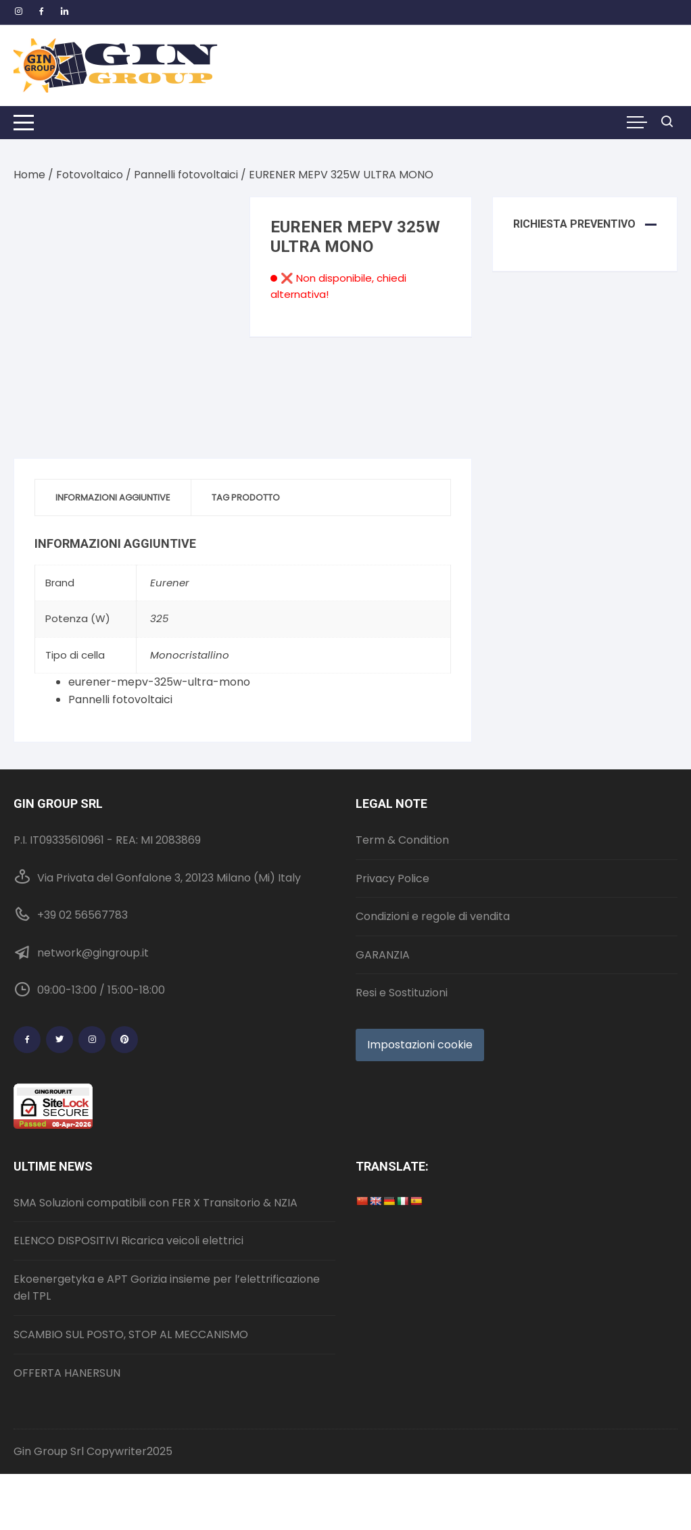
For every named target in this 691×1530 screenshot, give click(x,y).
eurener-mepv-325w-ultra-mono (159, 682)
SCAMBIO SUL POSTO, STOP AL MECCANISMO (131, 1334)
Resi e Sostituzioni (402, 992)
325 (159, 618)
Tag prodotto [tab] (246, 497)
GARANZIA (383, 955)
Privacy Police (392, 878)
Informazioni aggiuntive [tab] (112, 497)
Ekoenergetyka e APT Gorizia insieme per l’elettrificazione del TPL (167, 1287)
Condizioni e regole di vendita (433, 916)
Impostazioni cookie (420, 1044)
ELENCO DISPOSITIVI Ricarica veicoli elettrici (128, 1240)
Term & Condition (402, 840)
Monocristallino (189, 655)
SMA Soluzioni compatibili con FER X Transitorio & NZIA (155, 1202)
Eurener (169, 583)
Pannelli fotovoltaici (186, 174)
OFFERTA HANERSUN (67, 1373)
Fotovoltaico (89, 174)
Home (29, 174)
